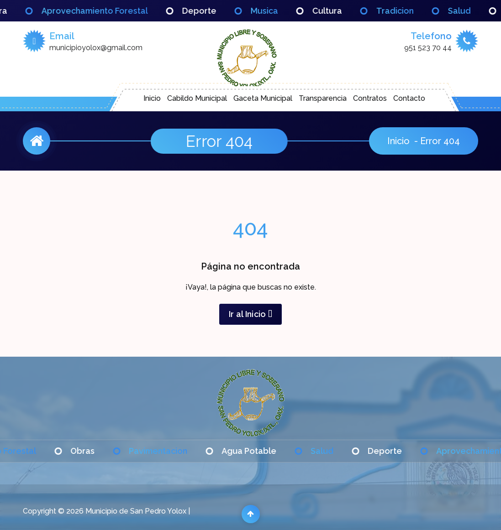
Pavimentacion (168, 451)
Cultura (337, 11)
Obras (93, 451)
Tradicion (405, 11)
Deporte (209, 11)
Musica (274, 11)
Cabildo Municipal (197, 98)
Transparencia (323, 98)
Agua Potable (259, 451)
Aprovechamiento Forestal (105, 11)
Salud (469, 11)
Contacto (409, 98)
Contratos (370, 98)
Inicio (152, 98)
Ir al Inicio (250, 314)
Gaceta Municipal (262, 98)
